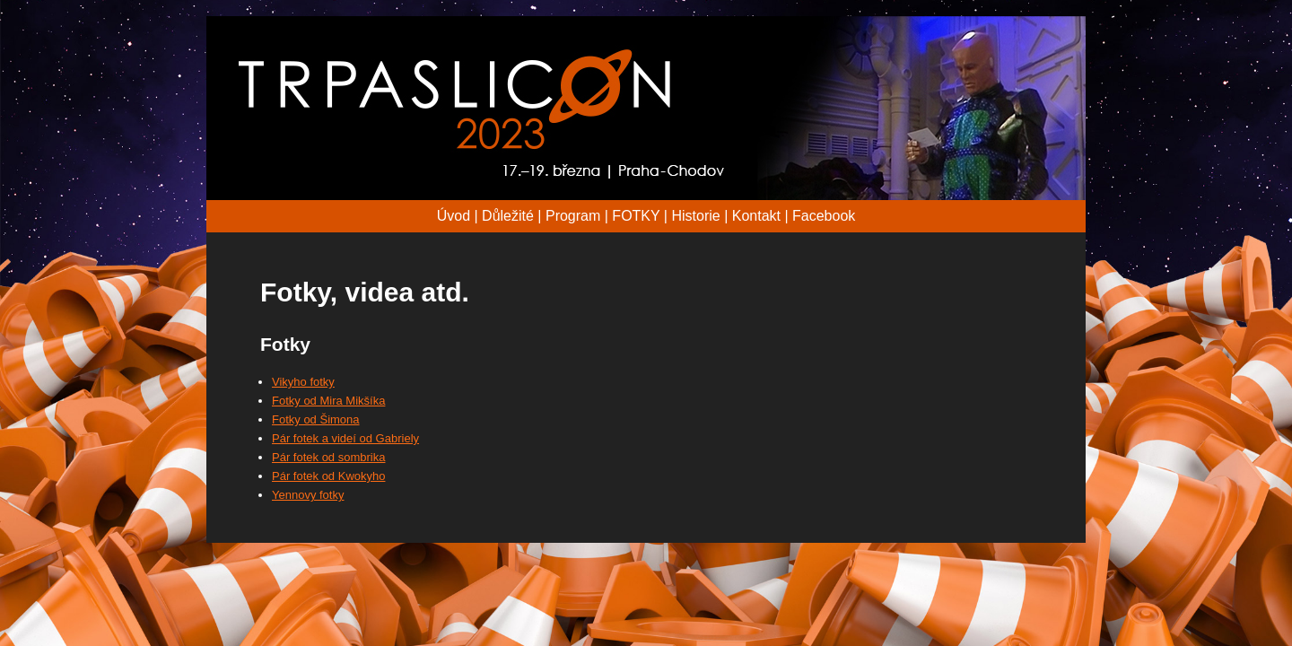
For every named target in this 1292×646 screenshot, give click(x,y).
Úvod (453, 215)
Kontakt (756, 215)
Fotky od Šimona (316, 419)
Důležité (508, 215)
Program (573, 215)
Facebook (823, 215)
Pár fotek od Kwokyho (328, 476)
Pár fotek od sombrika (328, 457)
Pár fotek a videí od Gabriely (345, 438)
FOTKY (635, 215)
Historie (695, 215)
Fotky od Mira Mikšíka (328, 400)
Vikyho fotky (303, 381)
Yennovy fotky (308, 495)
